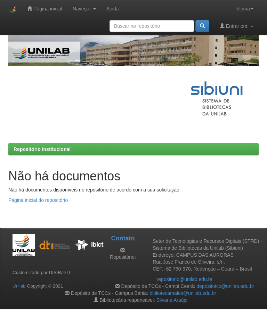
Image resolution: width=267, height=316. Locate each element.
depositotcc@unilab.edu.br (225, 286)
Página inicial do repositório (38, 200)
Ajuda (112, 8)
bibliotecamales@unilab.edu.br (182, 293)
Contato (123, 238)
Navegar (84, 8)
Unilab (19, 286)
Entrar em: (236, 26)
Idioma (244, 8)
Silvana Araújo (172, 300)
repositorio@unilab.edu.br (185, 279)
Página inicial (44, 8)
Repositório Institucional (42, 149)
